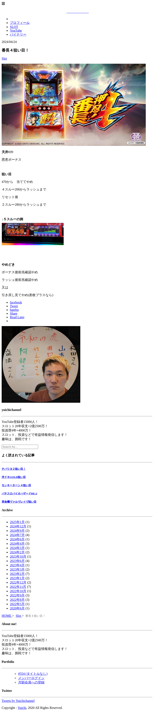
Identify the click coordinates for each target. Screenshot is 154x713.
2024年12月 (18, 526)
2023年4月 (17, 565)
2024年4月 (17, 543)
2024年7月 (17, 535)
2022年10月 (18, 591)
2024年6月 (17, 539)
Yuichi (22, 708)
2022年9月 (17, 595)
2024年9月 (17, 530)
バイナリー (18, 34)
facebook (16, 302)
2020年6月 (17, 608)
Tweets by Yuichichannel (18, 701)
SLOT (14, 27)
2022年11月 (18, 586)
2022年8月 (17, 599)
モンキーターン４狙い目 (16, 485)
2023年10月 (18, 556)
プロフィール (20, 22)
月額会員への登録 (31, 682)
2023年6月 (17, 561)
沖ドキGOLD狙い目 (14, 477)
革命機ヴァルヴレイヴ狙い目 (19, 501)
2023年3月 (17, 569)
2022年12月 (18, 582)
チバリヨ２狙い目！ (14, 468)
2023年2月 (17, 574)
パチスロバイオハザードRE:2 (19, 493)
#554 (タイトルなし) (33, 673)
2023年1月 (17, 578)
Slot (4, 58)
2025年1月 (17, 522)
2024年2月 (17, 552)
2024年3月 (17, 548)
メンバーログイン (31, 678)
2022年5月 (17, 604)
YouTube (16, 30)
